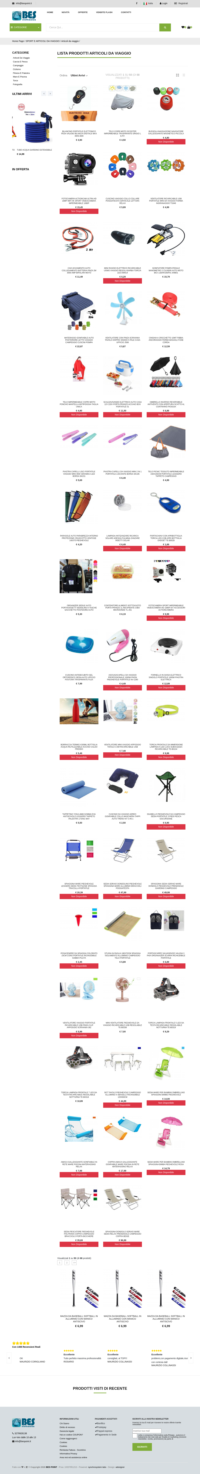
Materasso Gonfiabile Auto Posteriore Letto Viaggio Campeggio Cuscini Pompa (79, 340)
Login (163, 3)
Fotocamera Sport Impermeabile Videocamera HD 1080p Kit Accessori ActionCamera (166, 607)
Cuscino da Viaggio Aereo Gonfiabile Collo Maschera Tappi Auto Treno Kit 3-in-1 (122, 816)
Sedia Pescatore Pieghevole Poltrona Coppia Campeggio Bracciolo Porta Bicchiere (79, 1234)
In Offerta (20, 169)
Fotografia (17, 84)
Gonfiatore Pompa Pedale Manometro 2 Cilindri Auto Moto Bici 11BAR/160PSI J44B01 (166, 270)
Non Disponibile (166, 141)
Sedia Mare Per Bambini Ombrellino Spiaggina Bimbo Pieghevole (166, 1093)
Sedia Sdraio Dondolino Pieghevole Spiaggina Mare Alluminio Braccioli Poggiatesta (122, 886)
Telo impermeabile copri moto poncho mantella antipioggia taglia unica (79, 404)
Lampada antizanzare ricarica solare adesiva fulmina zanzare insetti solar (122, 538)
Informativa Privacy (68, 1453)
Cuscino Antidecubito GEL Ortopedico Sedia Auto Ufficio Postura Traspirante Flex (79, 677)
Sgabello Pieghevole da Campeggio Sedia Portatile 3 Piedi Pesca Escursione (166, 816)
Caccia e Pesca (20, 61)
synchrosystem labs (97, 1467)
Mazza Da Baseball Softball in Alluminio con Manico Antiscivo (79, 1319)
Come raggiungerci (68, 1438)
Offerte (83, 12)
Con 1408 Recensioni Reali (26, 1347)
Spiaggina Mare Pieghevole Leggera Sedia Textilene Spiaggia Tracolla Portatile (79, 886)
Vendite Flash (104, 12)
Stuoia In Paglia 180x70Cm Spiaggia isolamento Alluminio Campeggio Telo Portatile (122, 955)
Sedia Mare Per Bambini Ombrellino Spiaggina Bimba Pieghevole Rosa (166, 1163)
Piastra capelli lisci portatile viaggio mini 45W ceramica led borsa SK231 (79, 473)
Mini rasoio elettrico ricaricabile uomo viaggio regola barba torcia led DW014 (122, 270)
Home (50, 12)
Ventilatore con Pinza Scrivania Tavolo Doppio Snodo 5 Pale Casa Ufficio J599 (122, 340)
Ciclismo (17, 69)
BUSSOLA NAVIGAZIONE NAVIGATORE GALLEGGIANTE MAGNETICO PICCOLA (166, 132)
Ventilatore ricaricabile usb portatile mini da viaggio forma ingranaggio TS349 (166, 201)
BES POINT (51, 1467)
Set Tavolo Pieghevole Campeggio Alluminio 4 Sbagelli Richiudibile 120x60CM (122, 1094)
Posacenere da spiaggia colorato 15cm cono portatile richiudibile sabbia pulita (79, 955)
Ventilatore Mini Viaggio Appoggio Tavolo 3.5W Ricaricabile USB (122, 746)
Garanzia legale (67, 1431)
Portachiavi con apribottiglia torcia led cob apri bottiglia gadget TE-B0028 (166, 538)
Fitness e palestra (21, 73)
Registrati (181, 3)
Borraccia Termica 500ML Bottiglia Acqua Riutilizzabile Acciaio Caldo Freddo (79, 747)
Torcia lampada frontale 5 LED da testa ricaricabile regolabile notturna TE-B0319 (166, 1025)
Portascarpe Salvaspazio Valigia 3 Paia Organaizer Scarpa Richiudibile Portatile (166, 955)
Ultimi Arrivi (22, 94)
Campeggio (18, 65)
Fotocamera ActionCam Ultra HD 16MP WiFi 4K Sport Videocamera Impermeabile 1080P (79, 201)
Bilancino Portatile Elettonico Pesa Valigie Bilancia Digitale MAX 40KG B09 (79, 133)
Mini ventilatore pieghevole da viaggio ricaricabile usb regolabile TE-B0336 (122, 1025)
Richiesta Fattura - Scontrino (73, 1450)
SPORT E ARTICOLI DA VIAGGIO (43, 41)
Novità (65, 12)
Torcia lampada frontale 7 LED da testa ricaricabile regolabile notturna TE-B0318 (79, 1094)
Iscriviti (142, 1447)
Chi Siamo (64, 1423)
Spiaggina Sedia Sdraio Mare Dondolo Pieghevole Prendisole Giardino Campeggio (166, 886)
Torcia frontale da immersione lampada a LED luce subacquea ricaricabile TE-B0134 (166, 747)
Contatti (126, 12)
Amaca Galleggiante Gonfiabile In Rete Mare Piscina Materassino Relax (79, 1164)
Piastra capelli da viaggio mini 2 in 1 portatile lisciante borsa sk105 (122, 472)
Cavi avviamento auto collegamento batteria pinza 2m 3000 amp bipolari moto (79, 270)
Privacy (171, 1435)
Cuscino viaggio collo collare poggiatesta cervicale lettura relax (122, 201)
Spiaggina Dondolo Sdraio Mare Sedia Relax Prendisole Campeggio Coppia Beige (122, 1234)
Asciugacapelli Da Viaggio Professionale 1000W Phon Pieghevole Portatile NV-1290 (122, 677)
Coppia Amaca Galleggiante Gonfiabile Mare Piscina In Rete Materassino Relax (122, 1164)
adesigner (120, 1467)
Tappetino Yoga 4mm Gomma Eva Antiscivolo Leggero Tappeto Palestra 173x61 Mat (79, 816)
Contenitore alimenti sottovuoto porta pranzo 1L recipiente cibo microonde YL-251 (122, 607)
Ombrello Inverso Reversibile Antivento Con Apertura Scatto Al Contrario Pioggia (166, 404)
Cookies (63, 1442)
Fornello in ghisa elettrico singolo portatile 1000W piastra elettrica (166, 677)
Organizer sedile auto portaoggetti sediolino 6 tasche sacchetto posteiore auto (79, 607)
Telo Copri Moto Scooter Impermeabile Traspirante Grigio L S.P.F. (122, 133)
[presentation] (43, 93)
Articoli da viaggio (70, 41)
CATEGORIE (19, 27)
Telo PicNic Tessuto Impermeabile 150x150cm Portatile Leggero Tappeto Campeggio (166, 473)
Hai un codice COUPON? (71, 1435)
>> (74, 1262)
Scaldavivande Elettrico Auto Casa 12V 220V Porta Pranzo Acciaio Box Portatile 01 (122, 404)
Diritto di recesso (67, 1427)
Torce (15, 80)
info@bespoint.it (24, 3)
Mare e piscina (20, 77)
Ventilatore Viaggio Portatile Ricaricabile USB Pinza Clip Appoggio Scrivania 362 (79, 1025)
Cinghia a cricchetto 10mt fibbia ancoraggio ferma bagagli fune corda (166, 340)
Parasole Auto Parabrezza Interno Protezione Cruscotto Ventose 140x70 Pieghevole (79, 538)
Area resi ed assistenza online (73, 1457)
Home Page (18, 41)
